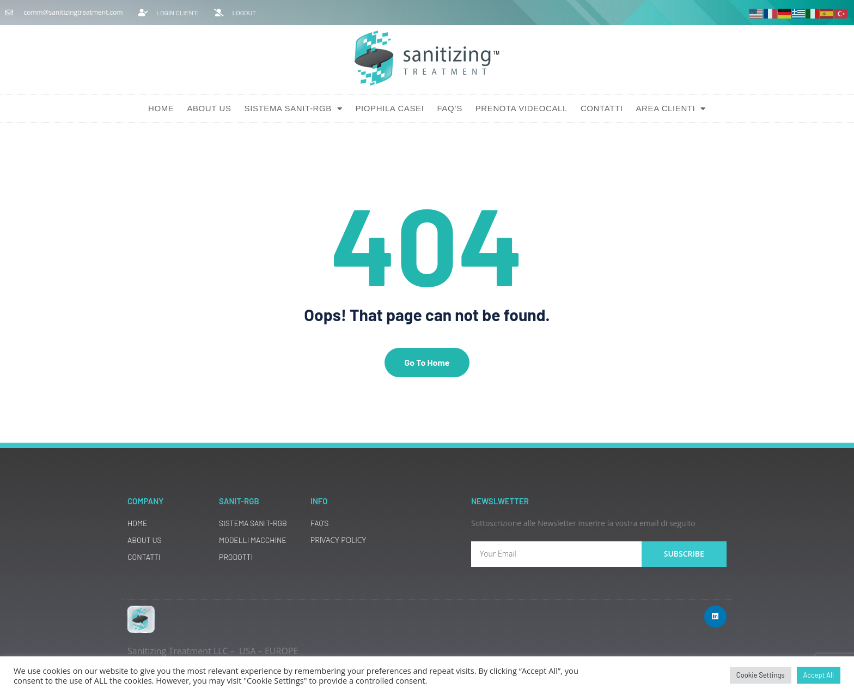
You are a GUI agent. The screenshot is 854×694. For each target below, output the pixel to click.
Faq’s (449, 108)
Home (161, 108)
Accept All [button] (818, 675)
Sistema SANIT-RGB (294, 108)
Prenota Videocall (521, 108)
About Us (209, 108)
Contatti (602, 108)
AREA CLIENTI (671, 108)
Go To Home (426, 362)
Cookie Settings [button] (760, 675)
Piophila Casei (389, 108)
